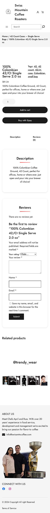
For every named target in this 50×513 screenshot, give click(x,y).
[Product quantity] (8, 102)
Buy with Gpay (25, 120)
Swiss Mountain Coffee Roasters (21, 12)
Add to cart (25, 110)
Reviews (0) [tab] (36, 138)
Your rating (15, 254)
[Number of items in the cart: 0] (42, 12)
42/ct (38, 69)
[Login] (37, 12)
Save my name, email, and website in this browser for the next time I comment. (23, 307)
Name (13, 277)
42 (35, 66)
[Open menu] (6, 26)
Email (12, 290)
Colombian (39, 73)
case (30, 73)
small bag (33, 76)
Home (5, 36)
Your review (15, 257)
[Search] (43, 26)
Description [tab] (15, 136)
